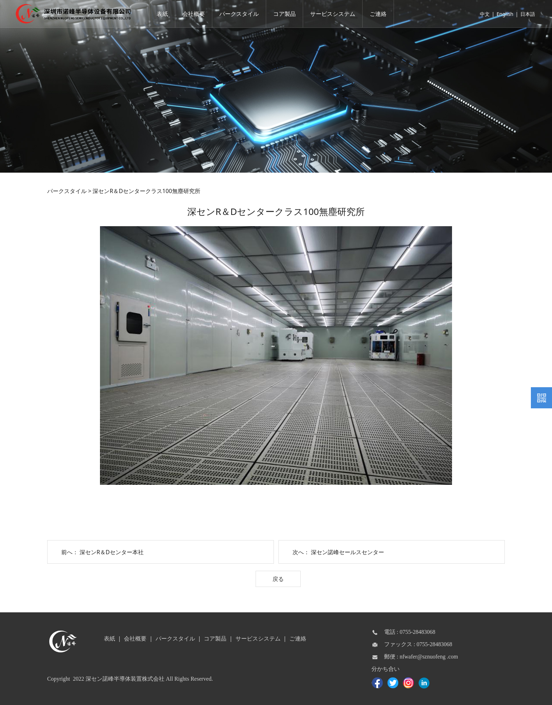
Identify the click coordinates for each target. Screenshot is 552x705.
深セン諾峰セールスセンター (347, 552)
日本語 (526, 14)
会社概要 (195, 14)
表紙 (164, 14)
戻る (278, 579)
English (503, 14)
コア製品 (286, 14)
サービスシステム (334, 14)
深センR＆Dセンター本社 (112, 552)
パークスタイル (241, 14)
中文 (483, 14)
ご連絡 (379, 14)
